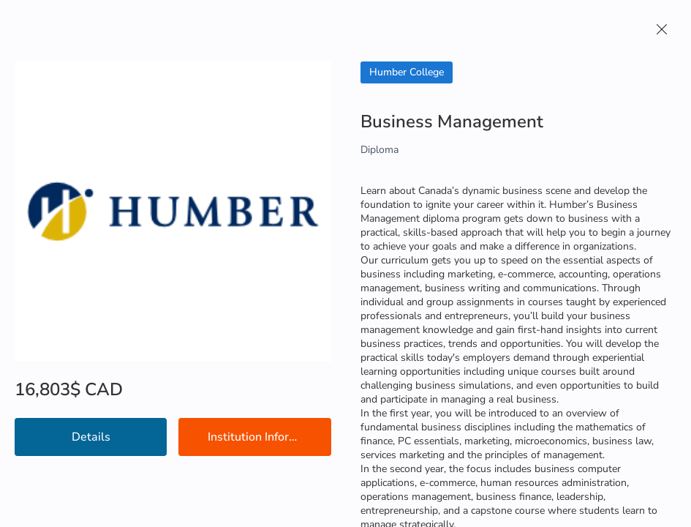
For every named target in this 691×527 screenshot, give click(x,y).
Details (91, 437)
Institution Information (267, 437)
